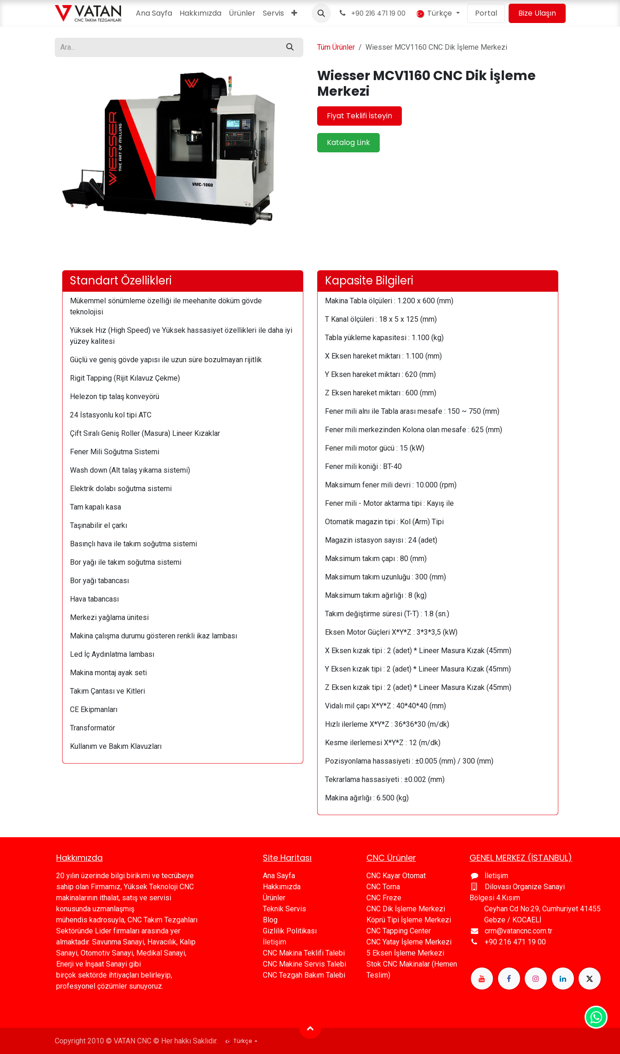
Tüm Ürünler (336, 47)
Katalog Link (348, 142)
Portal (486, 13)
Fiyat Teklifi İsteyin (359, 115)
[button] (321, 13)
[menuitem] (154, 13)
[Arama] (290, 47)
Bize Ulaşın (537, 13)
